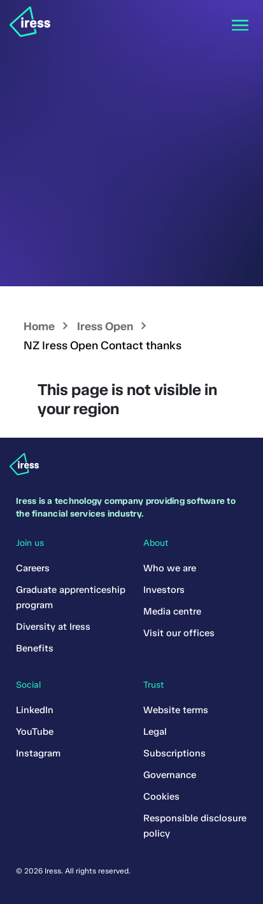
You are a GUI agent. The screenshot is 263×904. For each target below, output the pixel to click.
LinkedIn (34, 710)
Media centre (172, 611)
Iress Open (105, 326)
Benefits (34, 648)
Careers (33, 568)
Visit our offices (179, 633)
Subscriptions (174, 753)
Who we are (169, 568)
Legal (155, 731)
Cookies (161, 796)
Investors (164, 589)
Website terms (175, 710)
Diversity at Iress (53, 626)
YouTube (34, 731)
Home (39, 326)
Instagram (38, 753)
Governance (169, 775)
